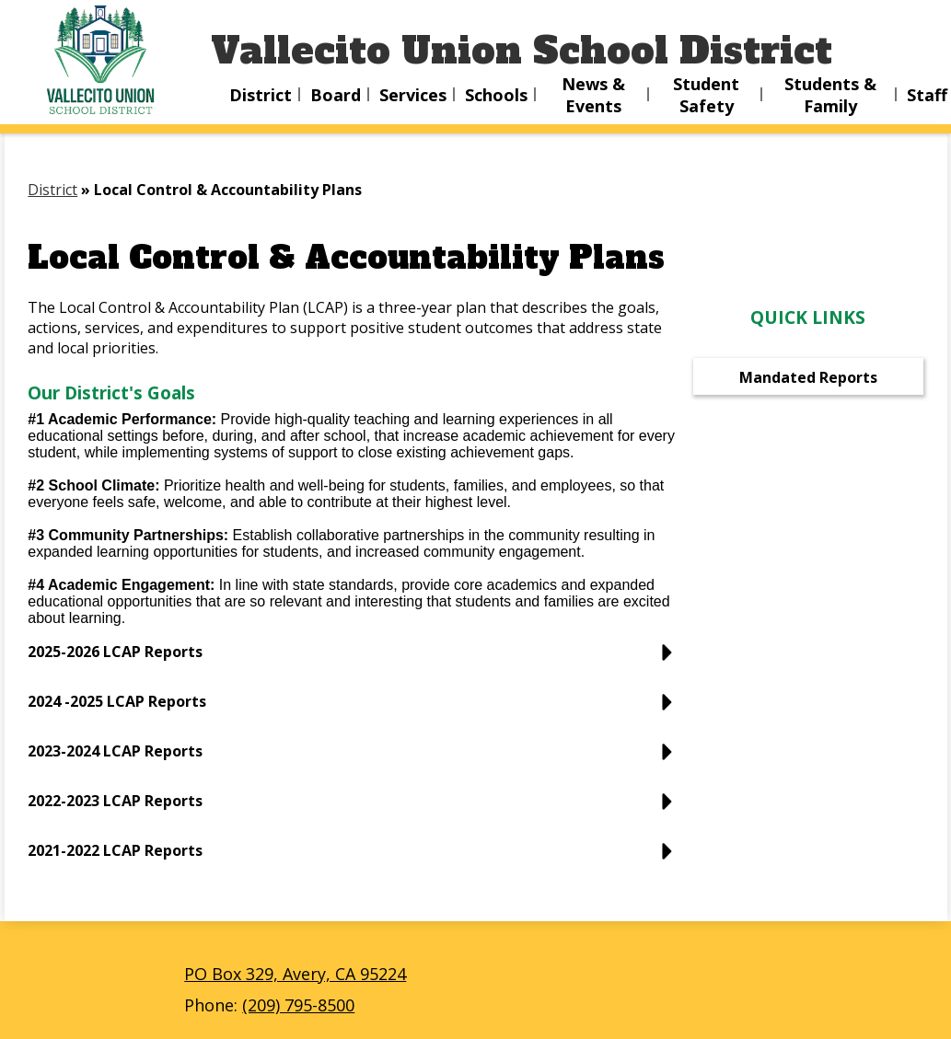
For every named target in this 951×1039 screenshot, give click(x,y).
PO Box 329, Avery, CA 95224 (295, 974)
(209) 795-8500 (298, 1005)
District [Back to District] (52, 189)
